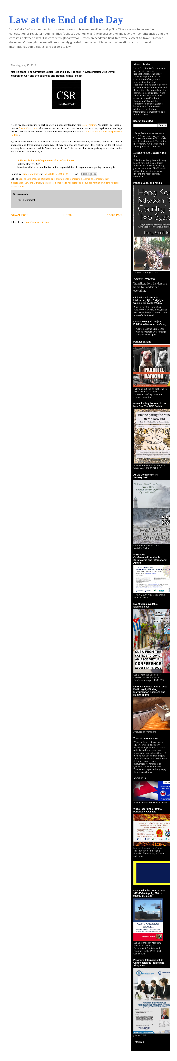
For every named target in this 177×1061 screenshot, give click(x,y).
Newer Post (19, 215)
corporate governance (81, 178)
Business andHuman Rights (55, 178)
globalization (17, 182)
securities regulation (92, 182)
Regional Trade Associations (66, 182)
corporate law (101, 178)
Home (67, 215)
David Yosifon (89, 125)
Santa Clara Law (28, 128)
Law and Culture (33, 182)
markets (47, 182)
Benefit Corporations (29, 178)
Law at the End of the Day (66, 19)
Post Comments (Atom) (37, 222)
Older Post (114, 215)
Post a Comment (26, 199)
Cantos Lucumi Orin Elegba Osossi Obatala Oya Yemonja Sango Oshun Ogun (151, 331)
